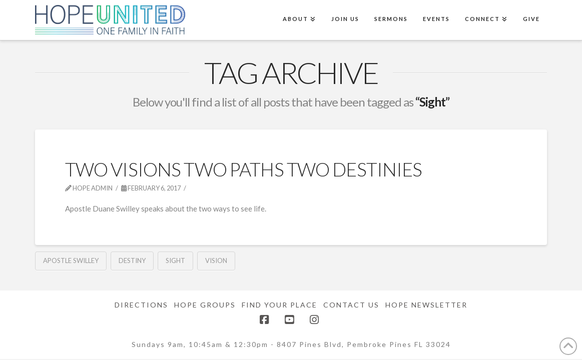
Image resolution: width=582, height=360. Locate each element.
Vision (216, 260)
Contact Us (351, 304)
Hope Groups (205, 304)
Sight (175, 260)
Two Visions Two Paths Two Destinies (243, 169)
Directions (141, 304)
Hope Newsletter (426, 304)
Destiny (132, 260)
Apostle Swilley (71, 260)
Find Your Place (279, 304)
